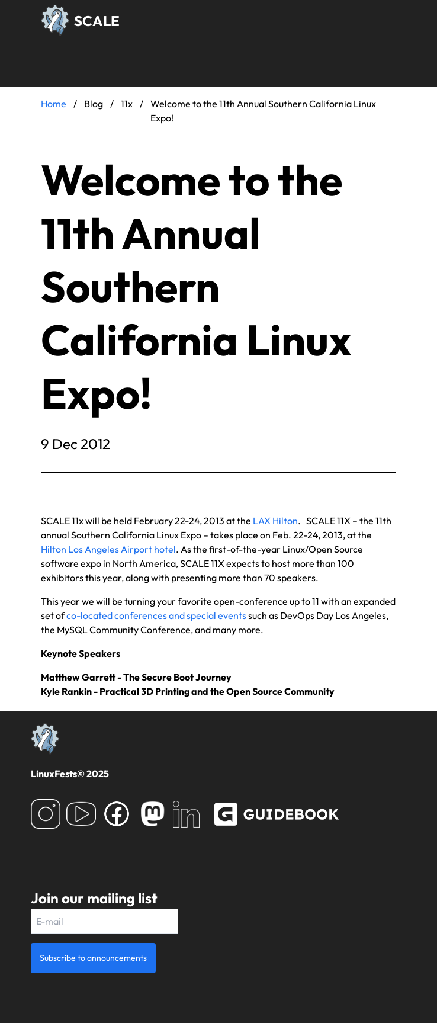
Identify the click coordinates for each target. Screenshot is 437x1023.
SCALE (97, 21)
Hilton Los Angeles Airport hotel (108, 549)
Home (53, 104)
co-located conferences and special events (156, 615)
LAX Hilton (275, 521)
